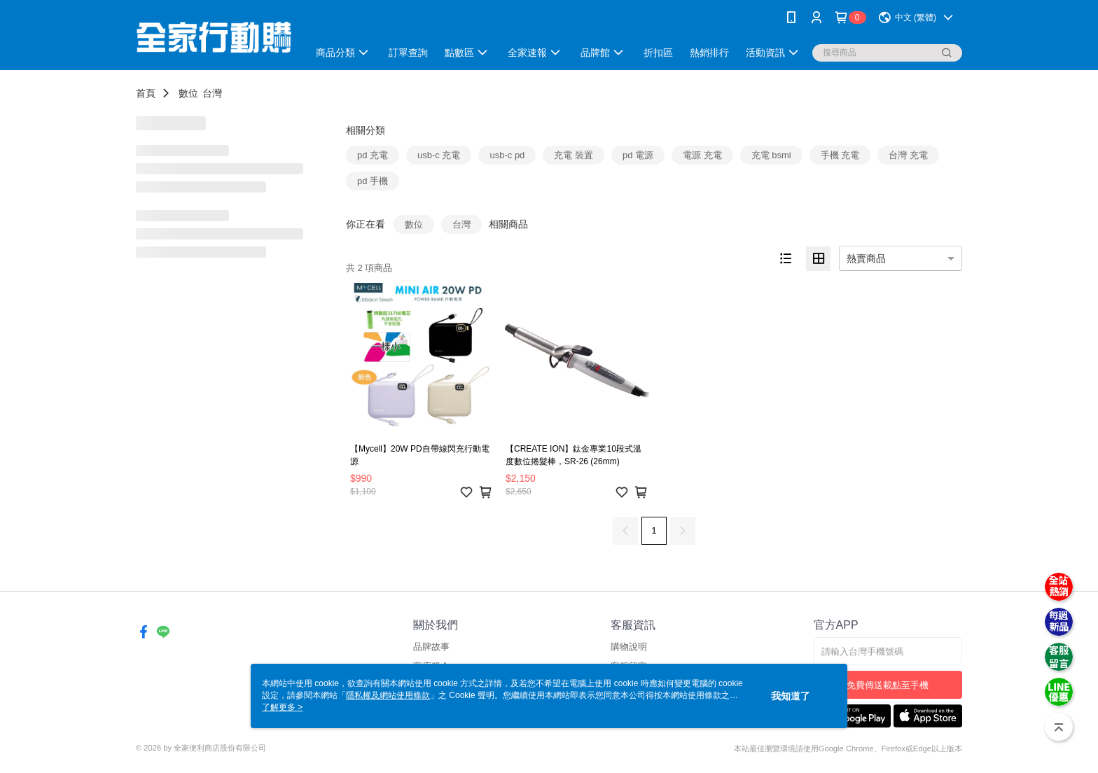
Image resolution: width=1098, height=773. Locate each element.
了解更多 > (282, 707)
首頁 (145, 93)
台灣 (212, 93)
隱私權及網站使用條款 (388, 695)
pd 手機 (372, 181)
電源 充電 (702, 155)
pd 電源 (638, 155)
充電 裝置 (573, 155)
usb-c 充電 (438, 155)
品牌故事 (431, 646)
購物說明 (629, 646)
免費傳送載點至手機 (888, 685)
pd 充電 (372, 155)
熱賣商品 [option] (866, 258)
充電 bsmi (771, 155)
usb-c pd (506, 155)
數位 (188, 93)
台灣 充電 (908, 155)
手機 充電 (840, 155)
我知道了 (790, 696)
